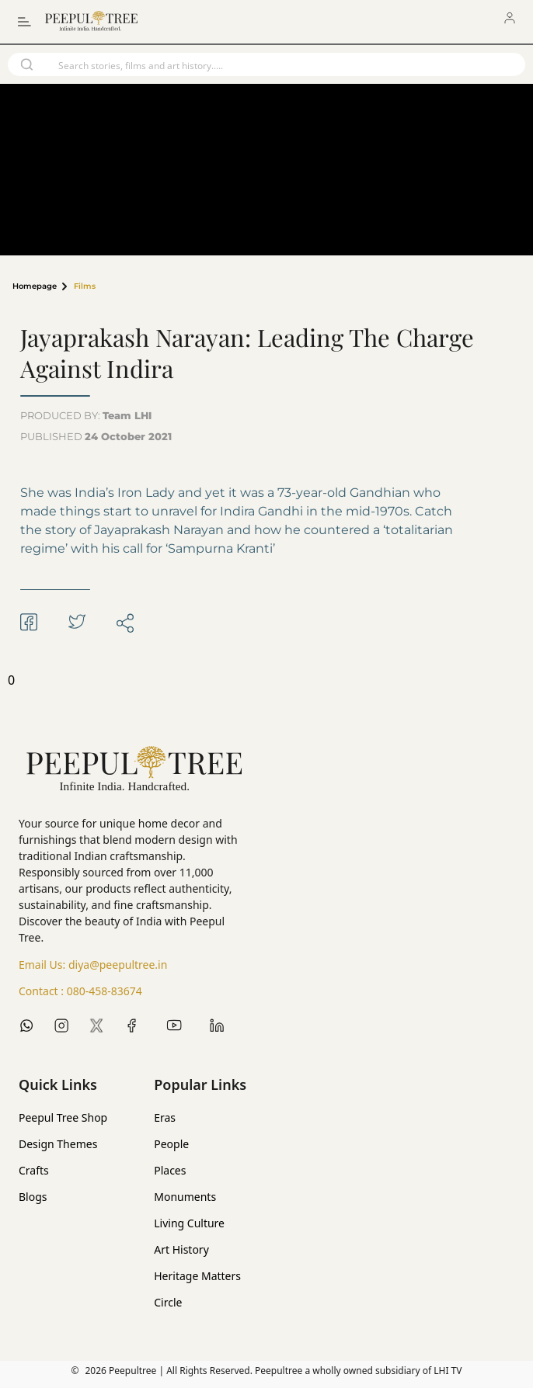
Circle (168, 1302)
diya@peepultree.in (117, 964)
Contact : (80, 991)
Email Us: (93, 965)
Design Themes (58, 1143)
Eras (165, 1117)
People (171, 1143)
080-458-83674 (104, 991)
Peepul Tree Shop (63, 1117)
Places (170, 1170)
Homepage (34, 286)
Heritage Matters (197, 1275)
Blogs (33, 1196)
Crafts (34, 1170)
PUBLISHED (96, 436)
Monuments (185, 1196)
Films (85, 286)
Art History (181, 1249)
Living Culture (189, 1223)
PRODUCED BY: (86, 415)
